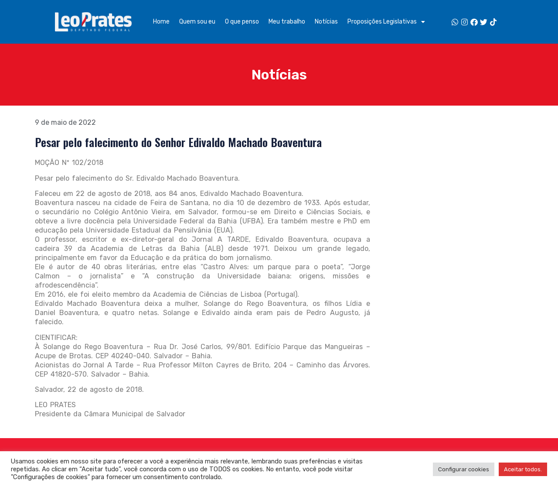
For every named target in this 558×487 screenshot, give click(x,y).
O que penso (242, 21)
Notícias (326, 21)
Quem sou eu (197, 21)
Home (161, 21)
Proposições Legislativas (386, 21)
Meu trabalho (287, 21)
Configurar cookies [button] (463, 469)
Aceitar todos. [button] (523, 469)
